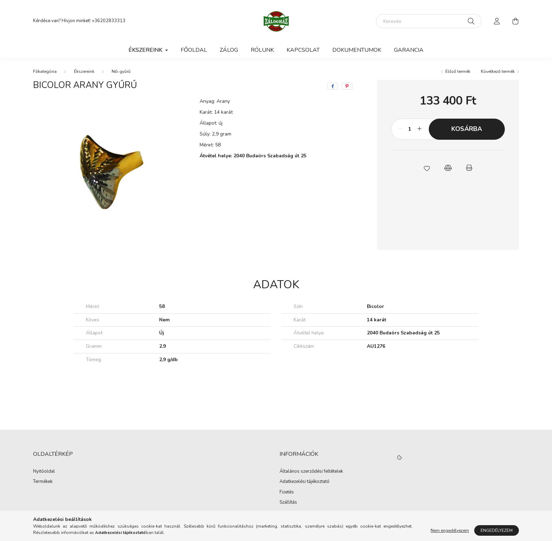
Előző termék (457, 71)
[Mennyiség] (410, 129)
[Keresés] (429, 21)
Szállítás (288, 502)
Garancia (409, 50)
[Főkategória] (45, 71)
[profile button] (497, 21)
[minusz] (400, 129)
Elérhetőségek (294, 513)
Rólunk (262, 50)
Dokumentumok (356, 50)
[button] (427, 168)
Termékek (42, 482)
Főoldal (194, 50)
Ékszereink (84, 71)
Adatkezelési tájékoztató (305, 482)
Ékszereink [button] (146, 50)
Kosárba (466, 129)
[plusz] (419, 129)
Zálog (229, 50)
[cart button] (515, 21)
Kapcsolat (303, 50)
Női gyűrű (121, 71)
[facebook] (332, 86)
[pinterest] (346, 86)
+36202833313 (108, 21)
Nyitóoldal (44, 471)
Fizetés (287, 492)
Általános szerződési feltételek (311, 471)
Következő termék (498, 71)
